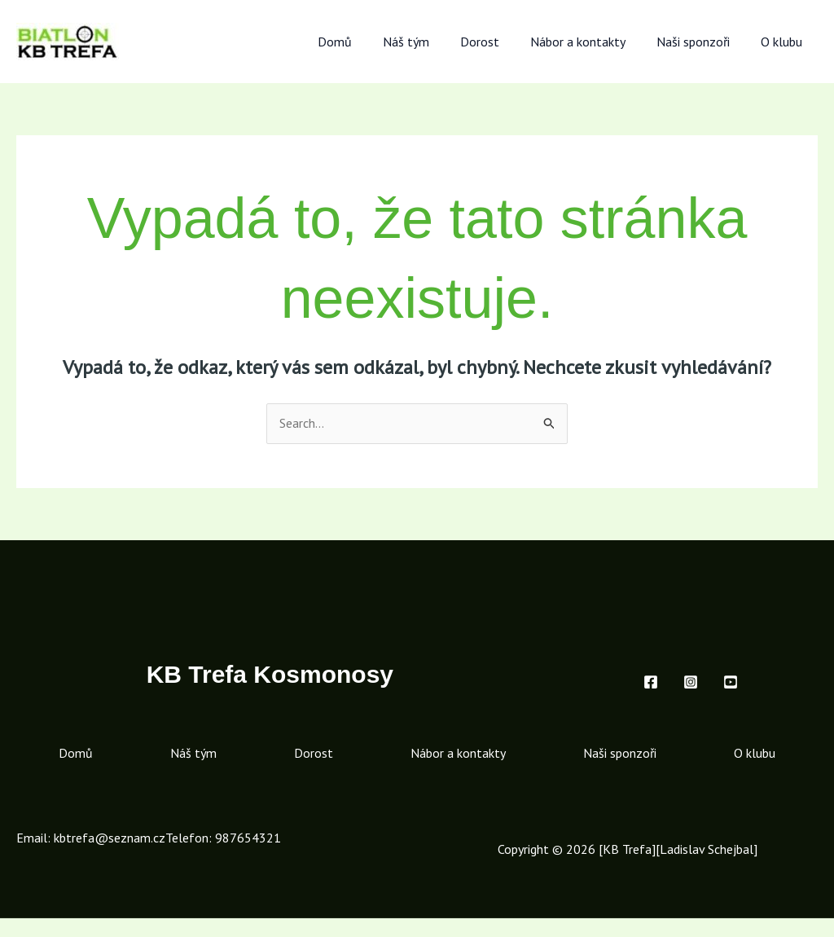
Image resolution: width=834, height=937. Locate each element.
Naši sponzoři (700, 41)
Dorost (496, 41)
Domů (362, 41)
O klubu (784, 41)
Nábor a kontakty (590, 41)
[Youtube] (730, 682)
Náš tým (428, 41)
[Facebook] (650, 682)
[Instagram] (690, 682)
